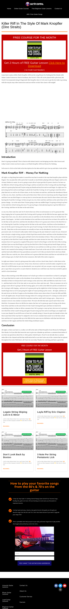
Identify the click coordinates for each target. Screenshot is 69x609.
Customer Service (26, 597)
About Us (23, 591)
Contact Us (58, 8)
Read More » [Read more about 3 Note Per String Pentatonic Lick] (40, 469)
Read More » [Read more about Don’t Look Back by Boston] (6, 469)
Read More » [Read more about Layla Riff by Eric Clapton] (40, 423)
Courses (22, 603)
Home (9, 8)
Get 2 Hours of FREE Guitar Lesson (34, 64)
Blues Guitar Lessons (6, 594)
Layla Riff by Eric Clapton (51, 412)
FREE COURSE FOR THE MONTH (34, 37)
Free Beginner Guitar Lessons (41, 8)
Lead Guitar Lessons (6, 601)
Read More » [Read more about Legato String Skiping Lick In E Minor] (6, 426)
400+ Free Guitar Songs (34, 14)
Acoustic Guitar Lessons (7, 587)
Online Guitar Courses (21, 8)
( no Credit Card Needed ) (34, 70)
